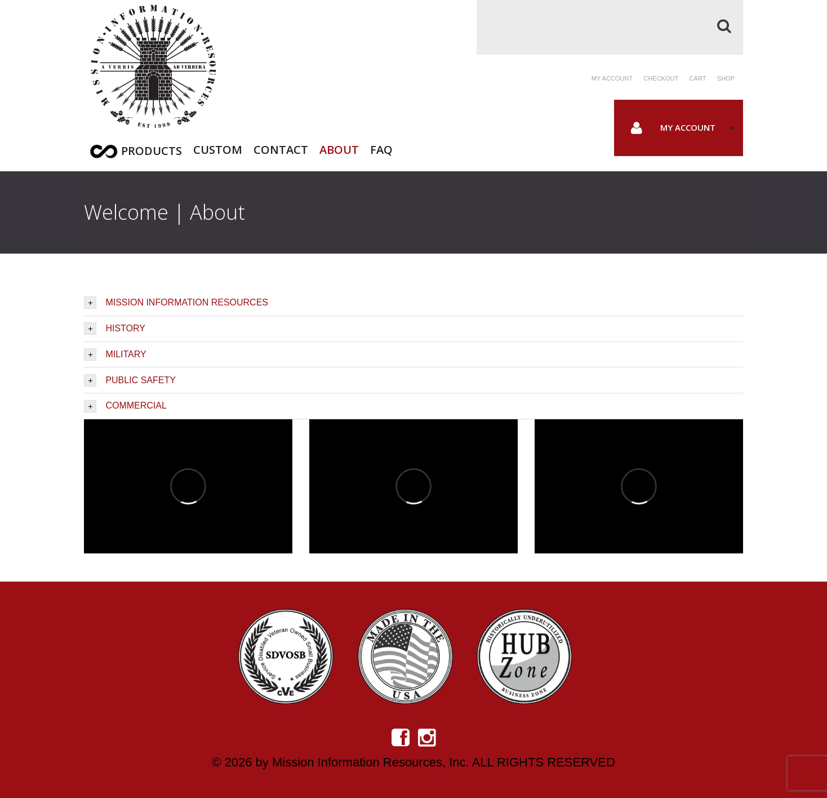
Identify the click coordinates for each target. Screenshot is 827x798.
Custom (217, 148)
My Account (687, 127)
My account (612, 78)
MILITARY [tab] (115, 354)
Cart (698, 78)
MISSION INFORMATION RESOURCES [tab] (176, 302)
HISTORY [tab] (114, 328)
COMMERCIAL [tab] (125, 406)
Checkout (660, 78)
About (339, 148)
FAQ (381, 148)
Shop (726, 78)
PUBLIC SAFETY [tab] (130, 380)
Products (151, 150)
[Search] (610, 27)
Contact (281, 148)
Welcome (126, 212)
